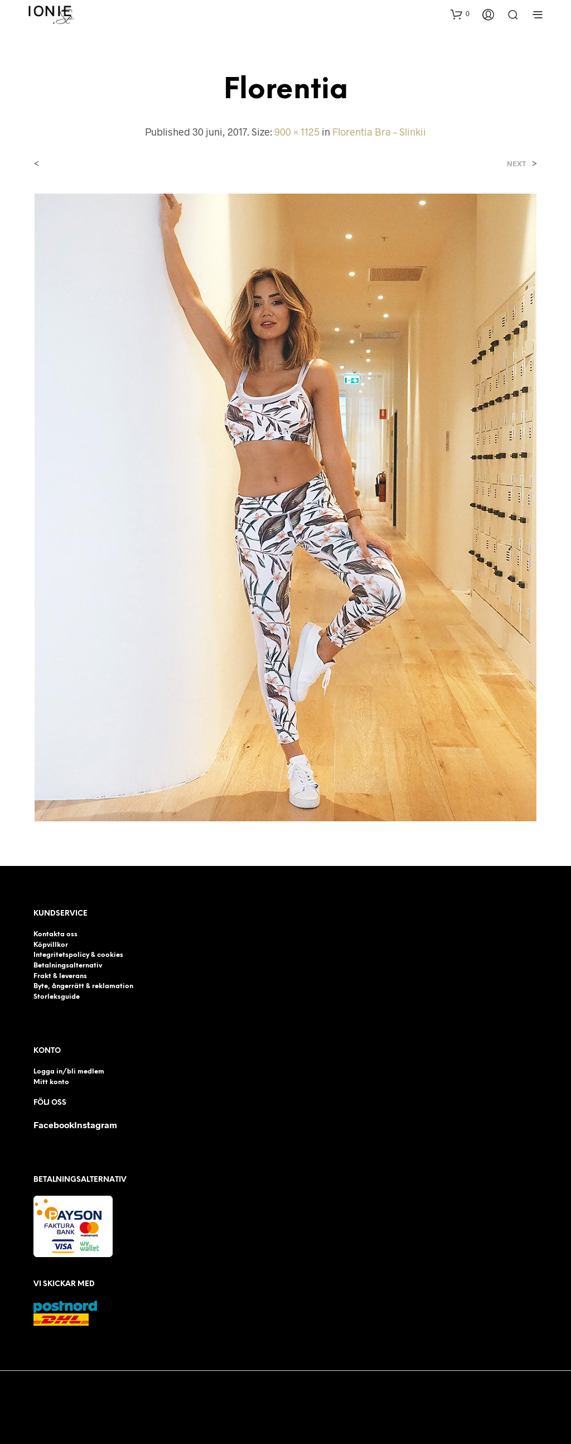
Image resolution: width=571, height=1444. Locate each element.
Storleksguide (56, 996)
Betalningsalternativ (67, 965)
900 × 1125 (297, 132)
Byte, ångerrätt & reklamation (83, 986)
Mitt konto (51, 1082)
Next (516, 163)
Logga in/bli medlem (68, 1071)
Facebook (53, 1124)
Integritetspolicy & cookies (78, 955)
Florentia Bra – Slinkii (379, 132)
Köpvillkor (50, 945)
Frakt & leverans (60, 976)
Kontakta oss (55, 934)
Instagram (95, 1124)
